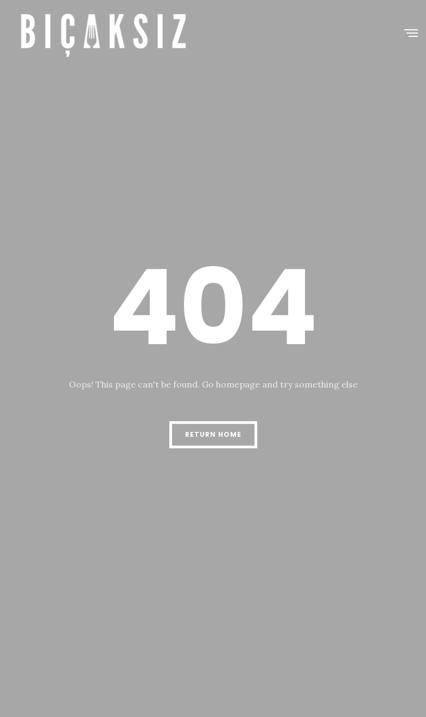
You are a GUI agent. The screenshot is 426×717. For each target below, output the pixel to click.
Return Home (213, 434)
